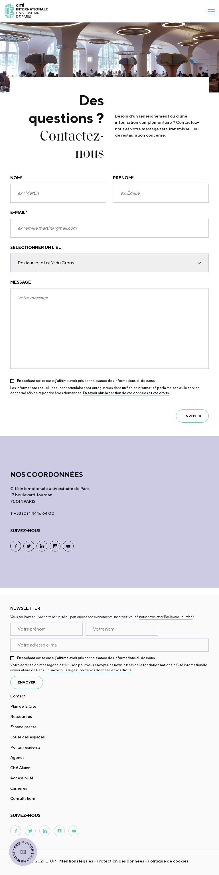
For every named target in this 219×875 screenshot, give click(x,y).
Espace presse (23, 726)
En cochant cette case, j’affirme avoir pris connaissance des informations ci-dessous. (86, 380)
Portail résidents (25, 747)
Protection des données (120, 860)
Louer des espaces (27, 737)
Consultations (23, 798)
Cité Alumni (20, 767)
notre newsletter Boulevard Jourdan (165, 617)
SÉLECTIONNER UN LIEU (36, 247)
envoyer (192, 416)
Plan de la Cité (23, 706)
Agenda (17, 757)
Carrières (18, 788)
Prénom (123, 178)
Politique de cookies (168, 860)
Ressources (21, 716)
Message (20, 282)
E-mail (18, 212)
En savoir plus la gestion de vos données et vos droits (126, 393)
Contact (18, 696)
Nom (16, 178)
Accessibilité (22, 778)
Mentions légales (76, 860)
